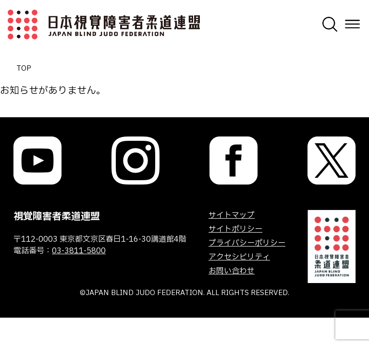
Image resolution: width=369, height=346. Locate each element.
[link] (37, 160)
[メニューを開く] (352, 24)
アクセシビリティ (239, 257)
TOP (23, 68)
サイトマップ (232, 215)
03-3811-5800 (79, 251)
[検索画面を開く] (330, 24)
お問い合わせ (232, 271)
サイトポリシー (235, 229)
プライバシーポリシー (247, 243)
